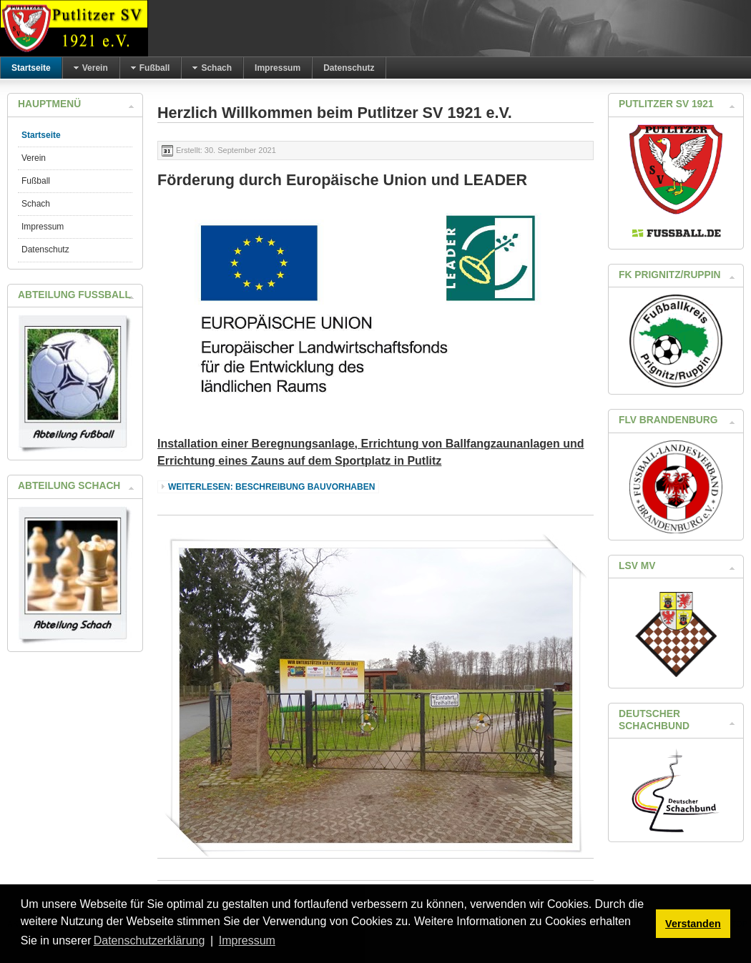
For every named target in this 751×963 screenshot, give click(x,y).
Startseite (41, 135)
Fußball (35, 181)
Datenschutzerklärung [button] (149, 940)
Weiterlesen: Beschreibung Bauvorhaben (271, 487)
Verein (33, 158)
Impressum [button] (247, 940)
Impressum (42, 227)
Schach (35, 204)
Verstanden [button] (693, 923)
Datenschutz (45, 250)
